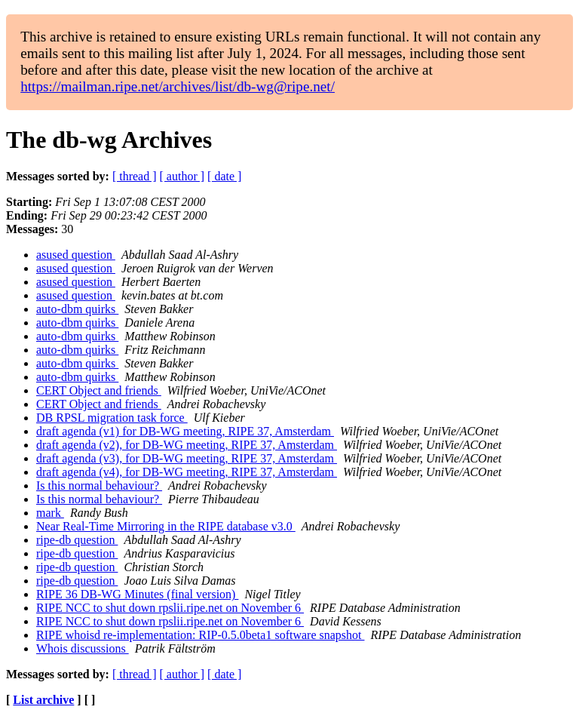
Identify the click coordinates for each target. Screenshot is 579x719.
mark (50, 512)
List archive (43, 699)
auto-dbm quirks (77, 309)
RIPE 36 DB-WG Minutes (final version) (137, 594)
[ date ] (224, 176)
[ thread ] (134, 176)
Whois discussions (82, 648)
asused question (75, 254)
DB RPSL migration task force (112, 417)
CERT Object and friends (98, 390)
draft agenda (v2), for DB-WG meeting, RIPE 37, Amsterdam (186, 444)
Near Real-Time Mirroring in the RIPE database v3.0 (166, 526)
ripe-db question (77, 539)
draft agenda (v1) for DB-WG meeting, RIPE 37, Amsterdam (185, 431)
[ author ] (182, 176)
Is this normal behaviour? (99, 485)
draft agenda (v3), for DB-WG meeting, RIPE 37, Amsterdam (186, 458)
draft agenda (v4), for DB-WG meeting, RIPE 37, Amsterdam (186, 472)
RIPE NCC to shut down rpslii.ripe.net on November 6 (170, 607)
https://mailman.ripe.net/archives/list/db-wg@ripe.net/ (177, 86)
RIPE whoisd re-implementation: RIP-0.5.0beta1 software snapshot (200, 634)
